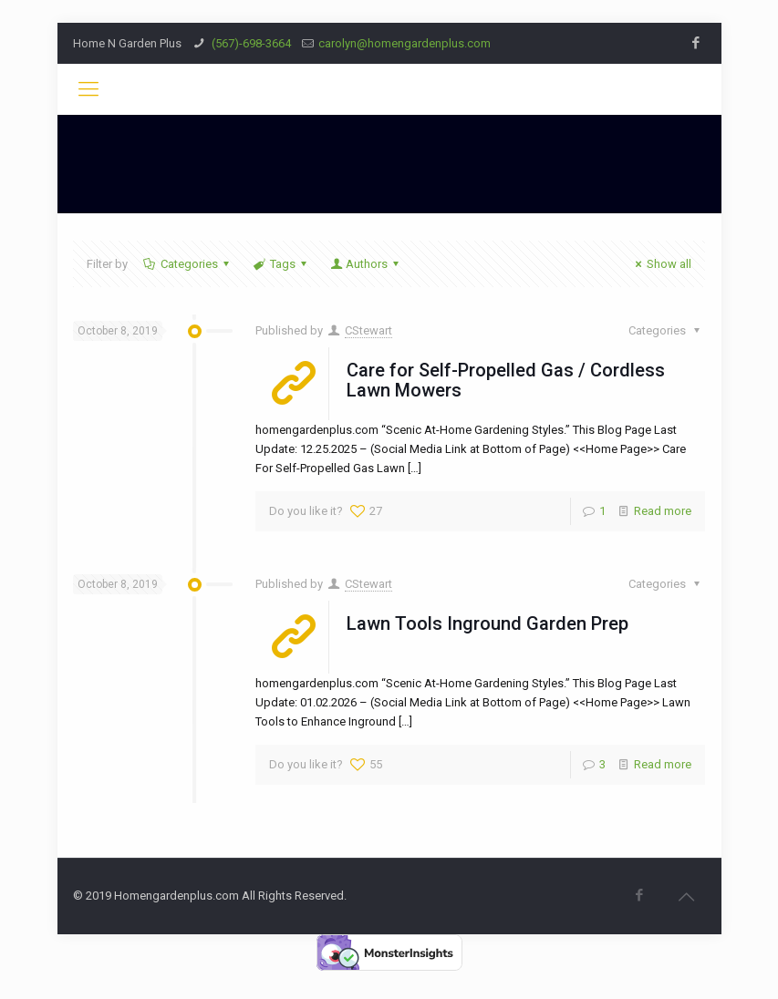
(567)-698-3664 (250, 43)
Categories (187, 264)
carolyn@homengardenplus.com (404, 43)
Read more (662, 511)
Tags (281, 264)
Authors (365, 264)
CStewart (368, 330)
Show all (660, 264)
